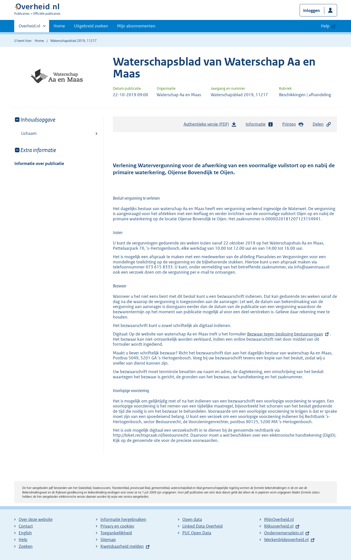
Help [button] (325, 26)
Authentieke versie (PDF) (210, 125)
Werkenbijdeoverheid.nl (286, 539)
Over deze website (36, 519)
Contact (26, 526)
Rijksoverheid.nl (278, 526)
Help (23, 539)
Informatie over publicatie (39, 163)
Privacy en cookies (117, 526)
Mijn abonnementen (136, 26)
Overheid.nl (29, 27)
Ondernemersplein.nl (283, 533)
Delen (322, 124)
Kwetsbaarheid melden (122, 546)
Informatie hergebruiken (123, 519)
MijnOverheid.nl (279, 519)
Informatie (260, 124)
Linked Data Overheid (202, 526)
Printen (293, 124)
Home (59, 26)
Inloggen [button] (311, 10)
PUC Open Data (196, 533)
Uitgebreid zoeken (91, 26)
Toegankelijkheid (116, 533)
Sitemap (108, 539)
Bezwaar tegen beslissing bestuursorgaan (285, 334)
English (25, 533)
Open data (192, 519)
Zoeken (26, 546)
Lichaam (29, 133)
